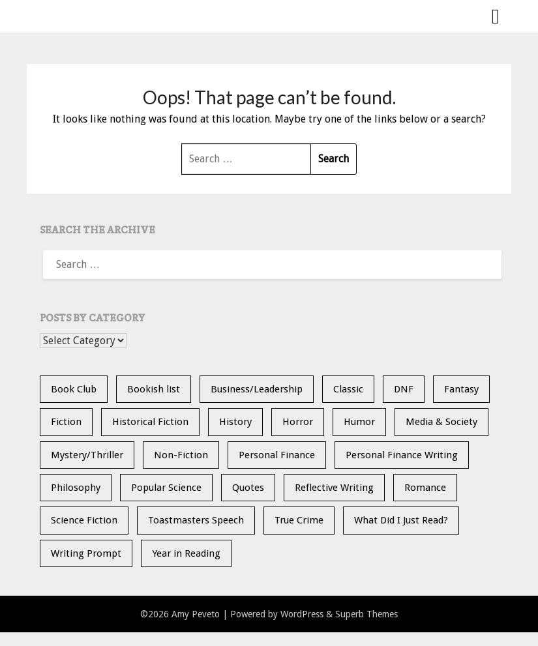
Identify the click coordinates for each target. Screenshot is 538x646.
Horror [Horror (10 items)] (297, 422)
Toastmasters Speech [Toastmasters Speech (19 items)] (196, 520)
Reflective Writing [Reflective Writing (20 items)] (334, 487)
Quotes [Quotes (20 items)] (248, 487)
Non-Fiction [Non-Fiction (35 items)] (181, 455)
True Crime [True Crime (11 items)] (299, 520)
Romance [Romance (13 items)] (425, 487)
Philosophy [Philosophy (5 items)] (75, 487)
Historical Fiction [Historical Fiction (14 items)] (150, 422)
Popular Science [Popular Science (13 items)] (166, 487)
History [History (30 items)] (235, 422)
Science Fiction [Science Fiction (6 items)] (84, 520)
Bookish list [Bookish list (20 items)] (153, 389)
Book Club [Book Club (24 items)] (74, 389)
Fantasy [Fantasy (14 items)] (461, 389)
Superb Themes (366, 614)
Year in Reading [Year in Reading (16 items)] (186, 553)
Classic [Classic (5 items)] (348, 389)
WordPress (301, 614)
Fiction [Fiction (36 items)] (66, 422)
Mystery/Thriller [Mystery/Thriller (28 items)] (87, 455)
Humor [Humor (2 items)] (359, 422)
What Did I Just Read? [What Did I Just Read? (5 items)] (401, 520)
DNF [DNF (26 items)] (403, 389)
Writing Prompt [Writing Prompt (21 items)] (86, 553)
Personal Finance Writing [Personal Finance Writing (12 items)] (402, 455)
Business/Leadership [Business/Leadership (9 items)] (257, 389)
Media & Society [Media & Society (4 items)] (441, 422)
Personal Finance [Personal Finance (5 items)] (277, 455)
